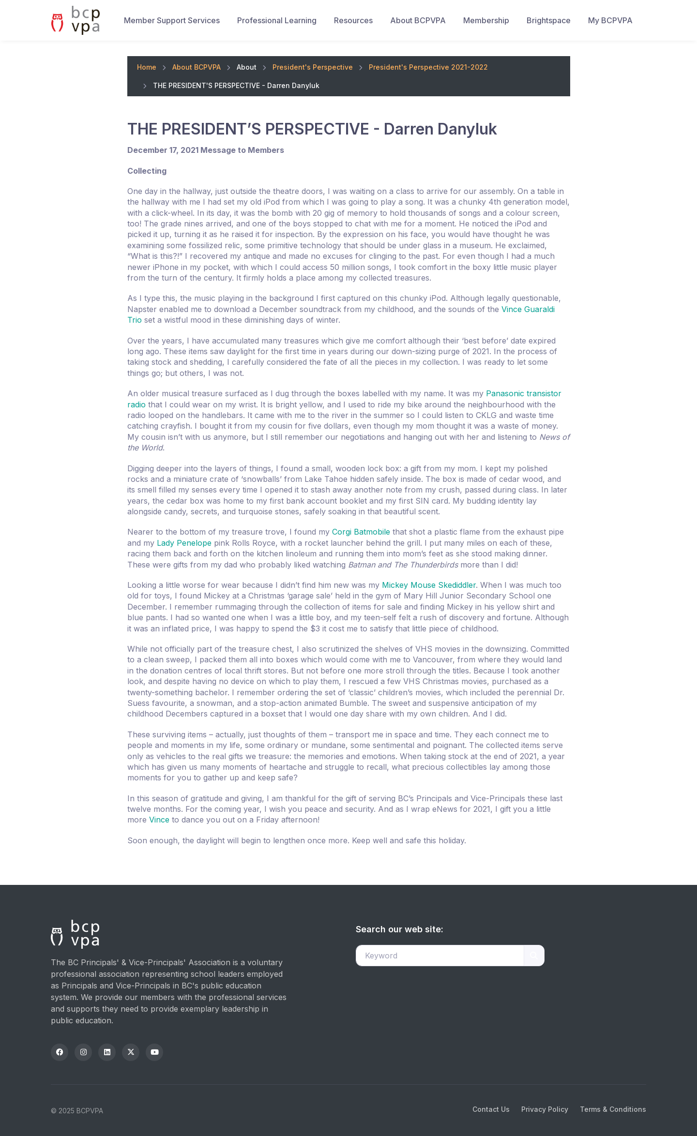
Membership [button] (486, 20)
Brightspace (549, 20)
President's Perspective (313, 67)
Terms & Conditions (613, 1109)
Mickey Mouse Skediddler (429, 585)
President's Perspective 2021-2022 (428, 67)
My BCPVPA (610, 20)
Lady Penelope (184, 543)
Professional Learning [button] (277, 20)
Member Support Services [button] (172, 20)
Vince (159, 819)
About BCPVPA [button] (418, 20)
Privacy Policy (544, 1109)
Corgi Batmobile (361, 532)
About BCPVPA (196, 67)
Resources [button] (353, 20)
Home (146, 67)
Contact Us (491, 1109)
